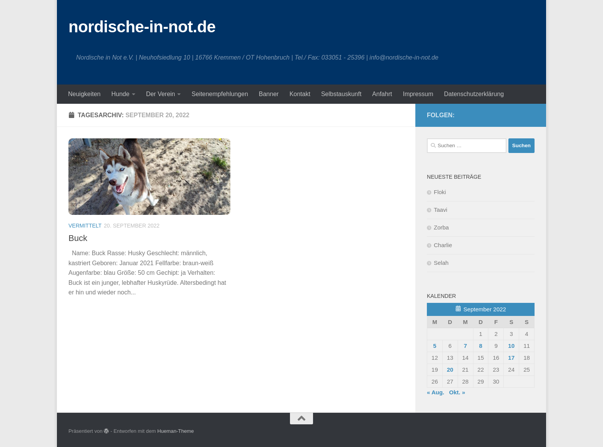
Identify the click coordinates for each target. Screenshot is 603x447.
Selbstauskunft (341, 94)
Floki (440, 192)
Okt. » (457, 392)
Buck (77, 238)
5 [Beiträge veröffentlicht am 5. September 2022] (434, 345)
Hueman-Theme (175, 431)
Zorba (441, 227)
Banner (269, 94)
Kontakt (300, 94)
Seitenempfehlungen (220, 94)
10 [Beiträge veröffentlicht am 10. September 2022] (511, 345)
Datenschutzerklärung (474, 94)
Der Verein (160, 94)
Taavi (440, 209)
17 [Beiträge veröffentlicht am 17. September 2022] (511, 357)
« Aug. (435, 392)
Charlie (443, 245)
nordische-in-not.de (142, 27)
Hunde (121, 94)
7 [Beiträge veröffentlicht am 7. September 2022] (465, 345)
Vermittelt (85, 226)
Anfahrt (382, 94)
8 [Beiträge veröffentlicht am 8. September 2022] (480, 345)
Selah (441, 262)
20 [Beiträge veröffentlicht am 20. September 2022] (450, 369)
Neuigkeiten (84, 94)
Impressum (418, 94)
